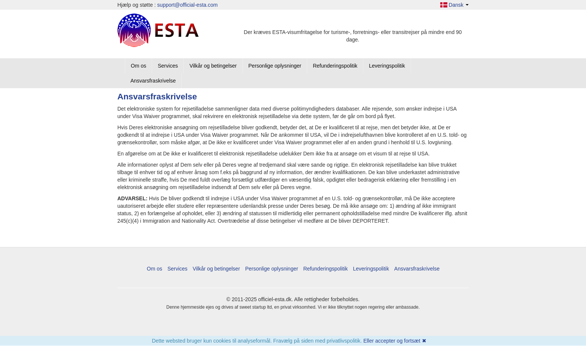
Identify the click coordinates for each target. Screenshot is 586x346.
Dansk (454, 5)
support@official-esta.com (187, 5)
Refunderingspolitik (335, 66)
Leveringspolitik (387, 66)
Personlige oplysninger (275, 66)
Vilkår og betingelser (213, 66)
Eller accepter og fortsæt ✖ (394, 341)
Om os (138, 66)
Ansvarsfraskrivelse (153, 81)
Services (168, 66)
